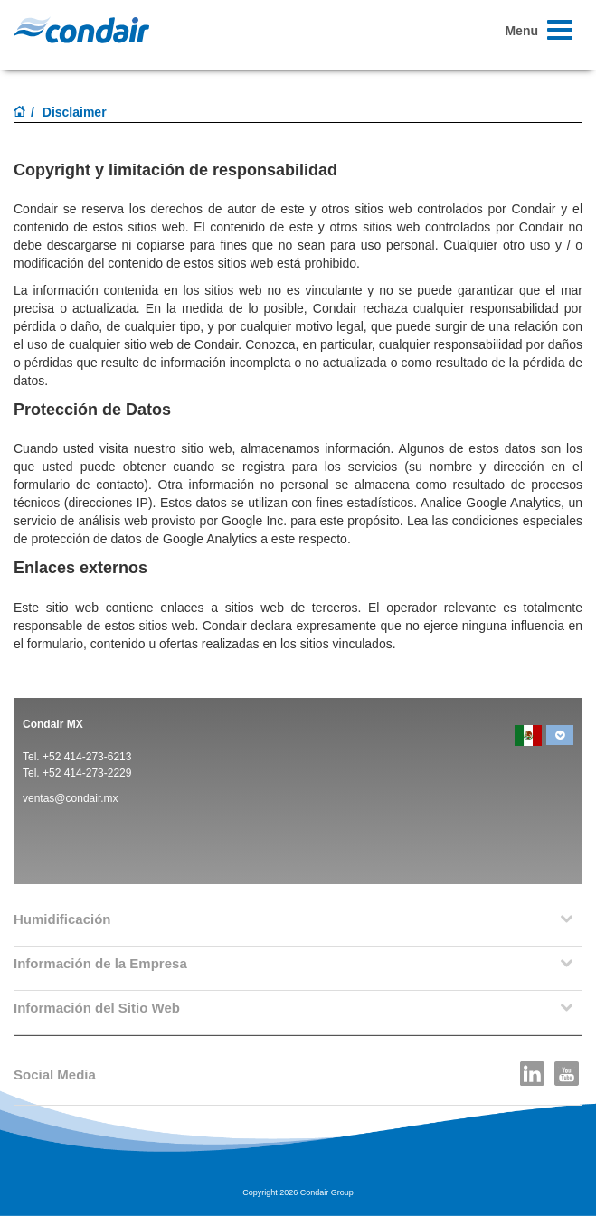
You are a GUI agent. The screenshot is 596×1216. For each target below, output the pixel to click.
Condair (81, 29)
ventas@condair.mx (70, 798)
